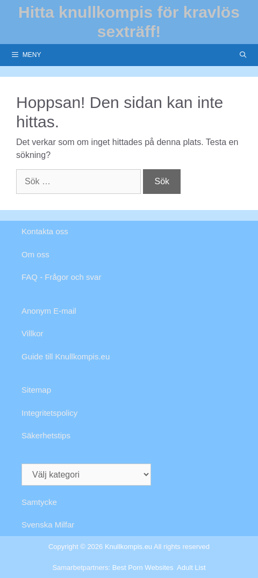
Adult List (191, 567)
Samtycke (39, 502)
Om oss (35, 254)
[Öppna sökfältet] (243, 55)
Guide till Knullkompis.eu (66, 356)
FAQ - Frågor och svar (61, 276)
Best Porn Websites (143, 567)
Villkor (33, 333)
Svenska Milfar (48, 524)
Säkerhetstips (46, 435)
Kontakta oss (45, 231)
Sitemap (36, 389)
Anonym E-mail (49, 310)
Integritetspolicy (49, 412)
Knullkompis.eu (128, 547)
